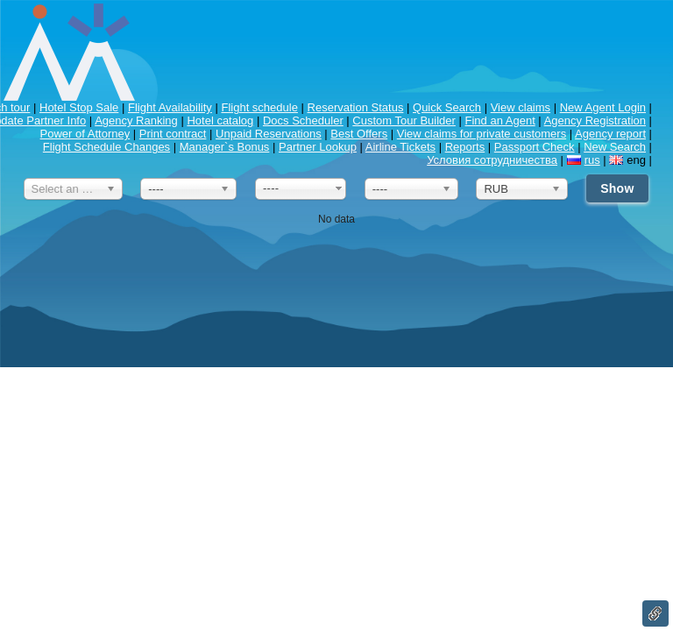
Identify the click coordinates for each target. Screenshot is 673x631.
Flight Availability (170, 107)
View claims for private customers (481, 133)
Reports (465, 146)
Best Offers (358, 133)
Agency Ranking (136, 120)
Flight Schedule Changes (106, 146)
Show (617, 188)
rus (592, 160)
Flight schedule (259, 107)
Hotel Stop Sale (78, 107)
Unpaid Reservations (269, 133)
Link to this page (655, 613)
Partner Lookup (318, 146)
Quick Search (447, 107)
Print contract (173, 133)
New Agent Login (603, 107)
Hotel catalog (220, 120)
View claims (520, 107)
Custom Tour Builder (404, 120)
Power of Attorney (85, 133)
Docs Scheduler (303, 120)
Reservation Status (356, 107)
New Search (615, 146)
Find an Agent (500, 120)
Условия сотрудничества (492, 160)
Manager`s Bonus (225, 146)
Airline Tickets (400, 146)
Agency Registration (595, 120)
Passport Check (534, 146)
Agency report (610, 133)
